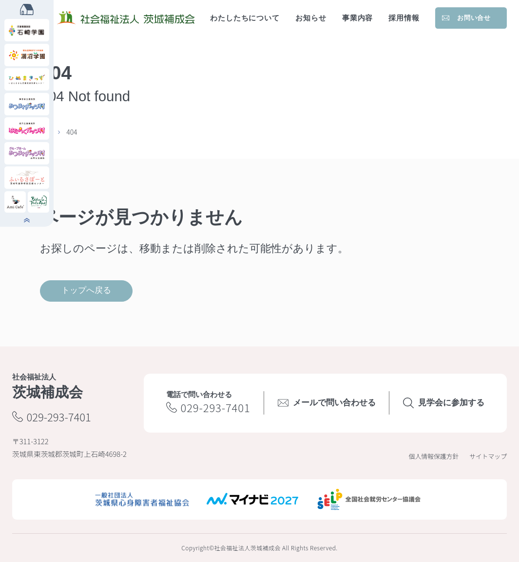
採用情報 (404, 18)
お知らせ (311, 18)
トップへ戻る (86, 290)
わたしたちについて (245, 18)
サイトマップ (488, 456)
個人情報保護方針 (434, 456)
